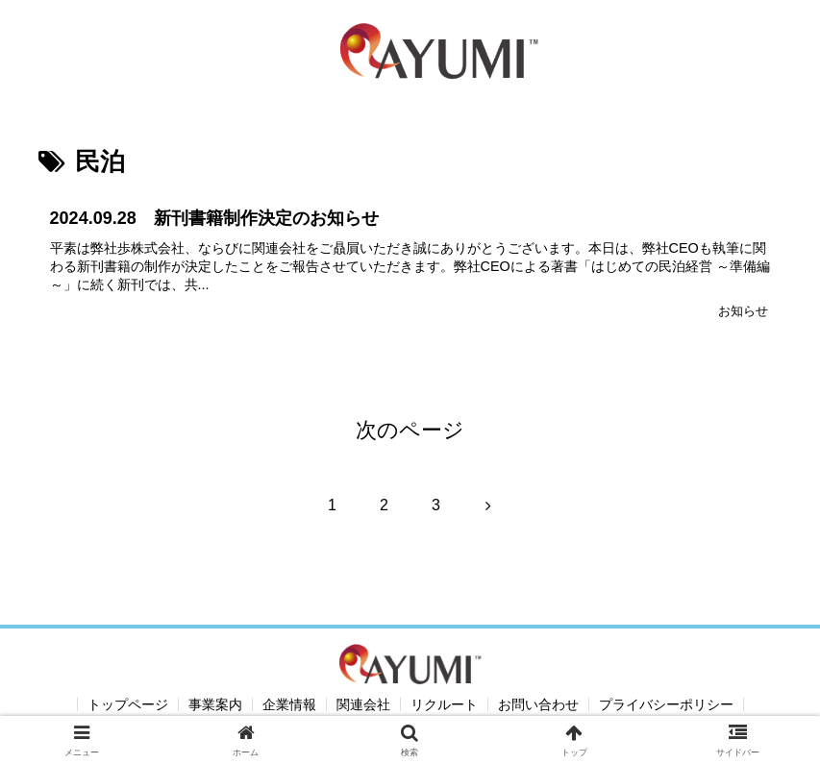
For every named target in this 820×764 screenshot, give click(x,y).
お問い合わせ (538, 704)
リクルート (444, 704)
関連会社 (363, 704)
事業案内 (215, 704)
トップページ (127, 704)
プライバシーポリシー (666, 704)
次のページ (410, 430)
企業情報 (289, 704)
